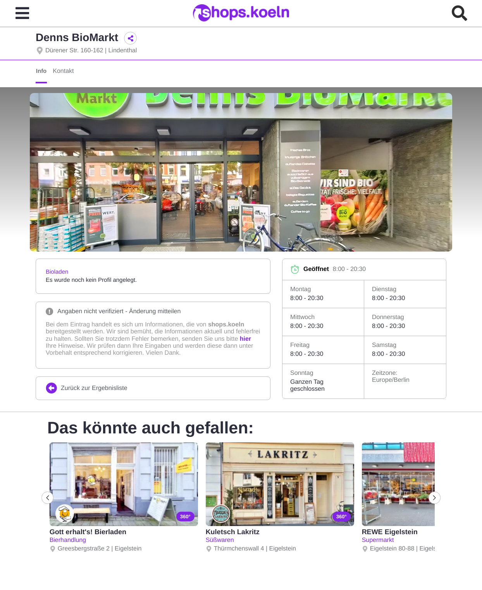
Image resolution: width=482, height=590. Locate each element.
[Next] (434, 498)
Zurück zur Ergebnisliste (86, 388)
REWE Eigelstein (389, 532)
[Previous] (48, 498)
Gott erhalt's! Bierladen (87, 532)
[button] (130, 38)
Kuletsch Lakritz (232, 532)
